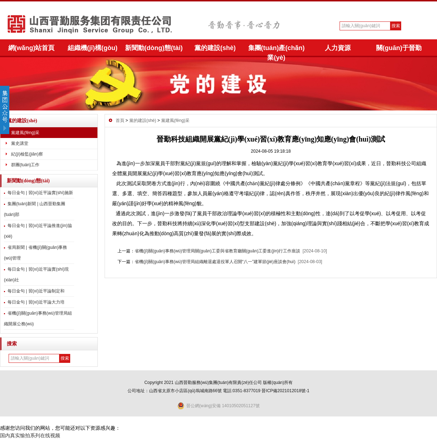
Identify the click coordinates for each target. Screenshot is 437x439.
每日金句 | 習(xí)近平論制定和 (36, 291)
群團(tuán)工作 (25, 164)
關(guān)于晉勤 (399, 47)
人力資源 (338, 47)
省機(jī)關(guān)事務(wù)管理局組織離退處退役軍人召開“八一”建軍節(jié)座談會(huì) (215, 261)
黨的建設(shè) (215, 47)
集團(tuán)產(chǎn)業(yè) (276, 50)
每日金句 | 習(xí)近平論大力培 (36, 302)
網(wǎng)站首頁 (31, 47)
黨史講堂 (19, 143)
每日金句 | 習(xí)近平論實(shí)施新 (40, 192)
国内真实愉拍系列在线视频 (30, 435)
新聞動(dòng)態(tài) (154, 47)
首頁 (120, 120)
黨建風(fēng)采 (25, 132)
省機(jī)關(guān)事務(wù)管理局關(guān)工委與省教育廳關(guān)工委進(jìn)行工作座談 (217, 250)
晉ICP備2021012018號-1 (285, 390)
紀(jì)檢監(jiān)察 (27, 154)
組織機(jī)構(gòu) (92, 47)
